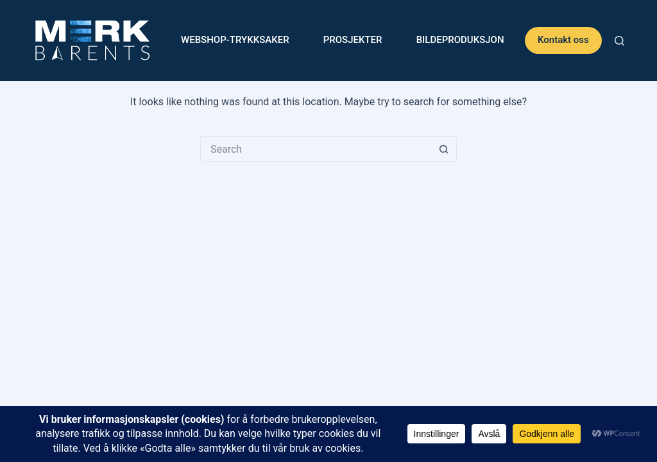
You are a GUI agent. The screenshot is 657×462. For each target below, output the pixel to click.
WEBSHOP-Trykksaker (235, 40)
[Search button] (444, 149)
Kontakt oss (563, 40)
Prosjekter (352, 40)
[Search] (619, 41)
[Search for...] (315, 149)
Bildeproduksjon (460, 40)
